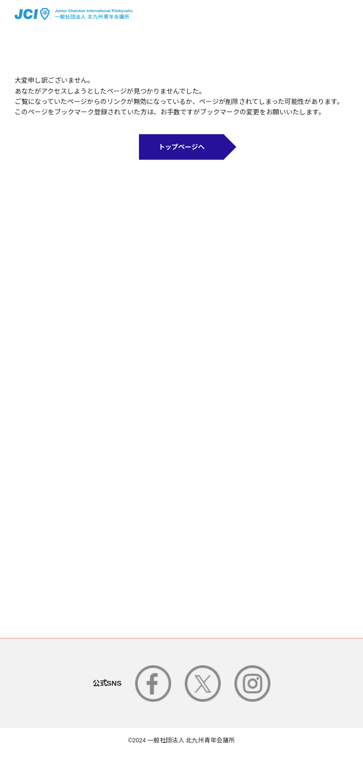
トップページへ (181, 147)
